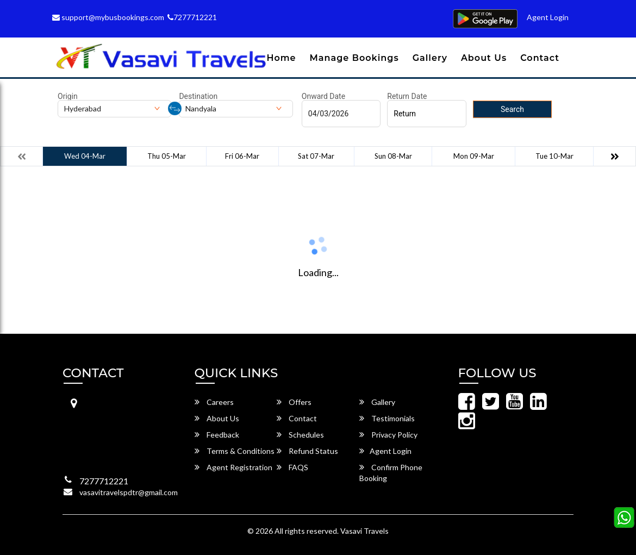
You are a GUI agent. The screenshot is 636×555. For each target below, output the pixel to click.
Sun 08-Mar (393, 156)
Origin (68, 96)
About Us (484, 58)
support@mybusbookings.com (108, 17)
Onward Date (323, 96)
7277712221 (192, 17)
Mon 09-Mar (473, 156)
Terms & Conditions (235, 451)
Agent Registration (233, 467)
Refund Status (307, 451)
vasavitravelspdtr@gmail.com (128, 492)
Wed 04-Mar (84, 156)
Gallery (430, 58)
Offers (294, 402)
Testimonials (387, 418)
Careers (214, 402)
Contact (539, 58)
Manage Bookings (354, 58)
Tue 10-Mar (554, 156)
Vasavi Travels (364, 530)
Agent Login (548, 17)
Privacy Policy (388, 434)
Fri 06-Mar (242, 156)
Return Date (407, 96)
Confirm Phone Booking (390, 473)
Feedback (217, 434)
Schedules (300, 434)
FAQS (292, 467)
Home (281, 58)
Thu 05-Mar (166, 156)
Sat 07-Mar (316, 156)
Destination (198, 96)
